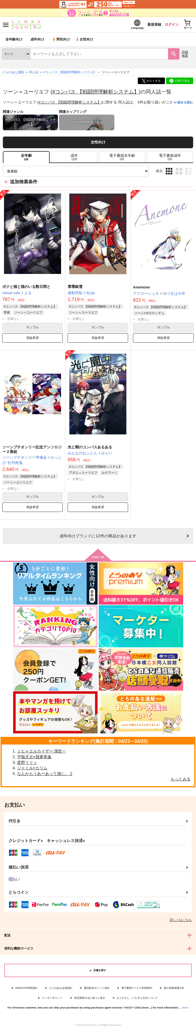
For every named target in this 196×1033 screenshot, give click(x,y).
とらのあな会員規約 (60, 989)
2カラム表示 (179, 172)
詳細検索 (185, 55)
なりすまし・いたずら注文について (137, 999)
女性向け (85, 41)
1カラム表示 (188, 172)
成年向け (37, 41)
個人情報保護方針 (174, 989)
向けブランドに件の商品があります (98, 537)
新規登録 (148, 25)
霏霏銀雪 (75, 288)
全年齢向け (14, 41)
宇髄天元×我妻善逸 (34, 758)
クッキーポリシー (52, 999)
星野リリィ (27, 764)
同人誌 (34, 74)
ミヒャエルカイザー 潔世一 (41, 753)
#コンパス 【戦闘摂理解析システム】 (95, 93)
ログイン (167, 25)
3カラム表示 (169, 172)
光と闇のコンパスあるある (90, 449)
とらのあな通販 (13, 74)
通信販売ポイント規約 (97, 989)
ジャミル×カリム (32, 769)
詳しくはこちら (181, 921)
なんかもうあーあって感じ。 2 (44, 775)
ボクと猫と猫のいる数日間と (26, 288)
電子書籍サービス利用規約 (136, 989)
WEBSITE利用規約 (26, 989)
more (185, 1009)
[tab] (74, 159)
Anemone (141, 289)
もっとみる (181, 780)
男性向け (61, 41)
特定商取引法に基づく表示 (89, 999)
